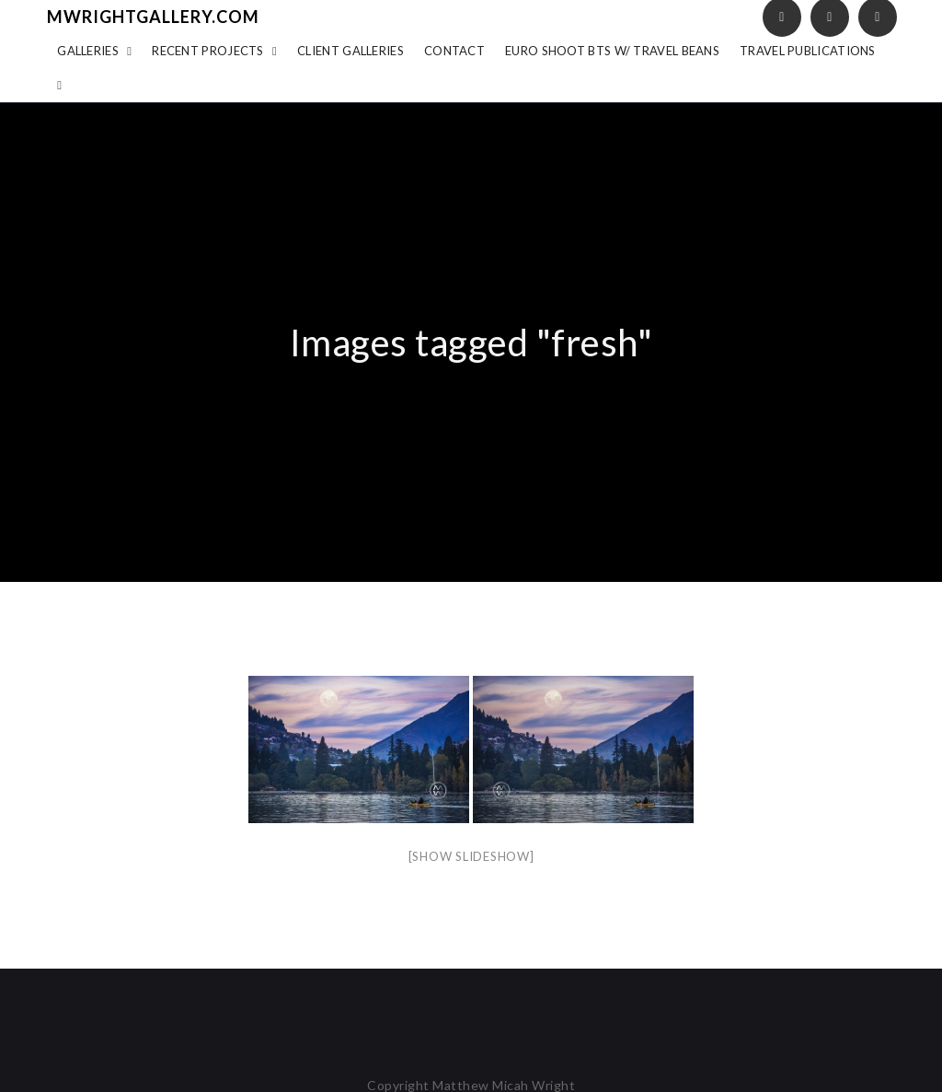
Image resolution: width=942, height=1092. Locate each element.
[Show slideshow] (471, 856)
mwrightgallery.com (153, 16)
